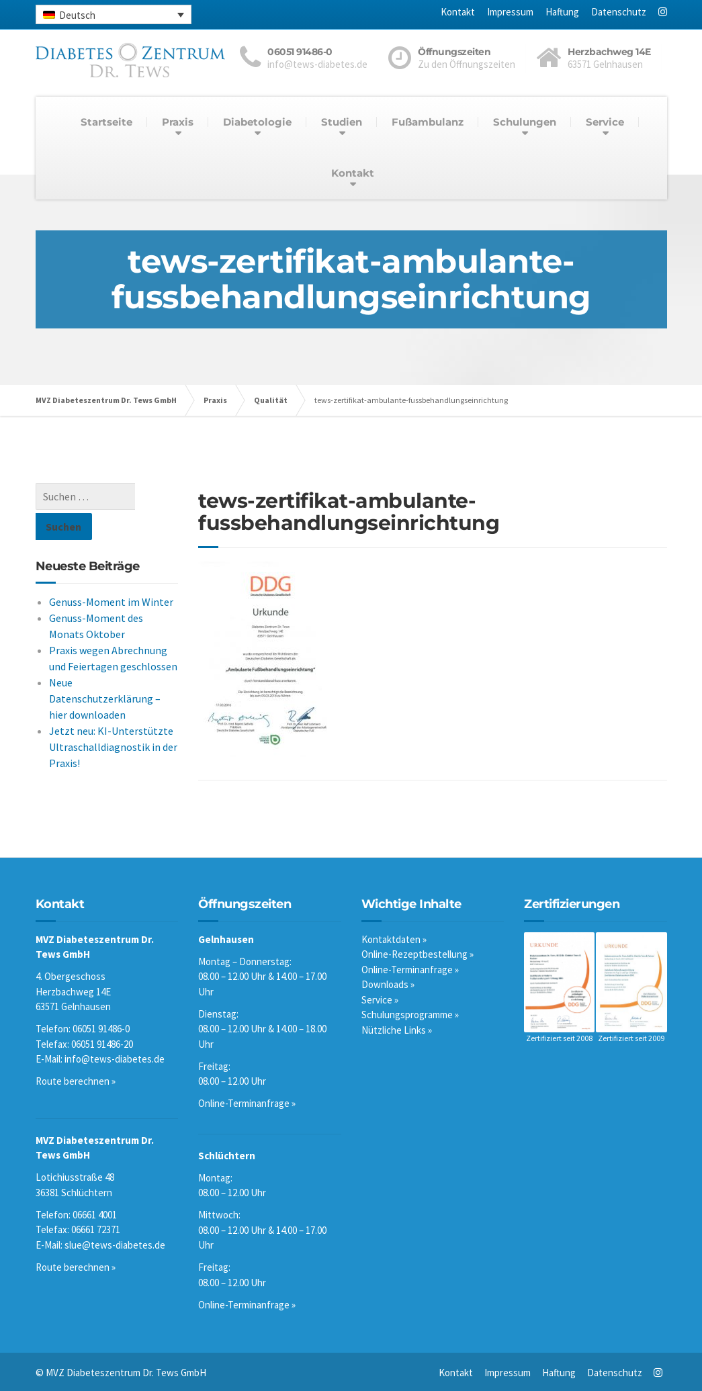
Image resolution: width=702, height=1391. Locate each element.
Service (605, 122)
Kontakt (458, 11)
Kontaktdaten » (394, 939)
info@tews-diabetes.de (114, 1058)
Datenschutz (618, 11)
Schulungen (524, 122)
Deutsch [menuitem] (77, 15)
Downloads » (387, 984)
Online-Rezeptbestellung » (417, 954)
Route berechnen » (76, 1081)
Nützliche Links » (396, 1030)
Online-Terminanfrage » (247, 1103)
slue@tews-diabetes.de (114, 1245)
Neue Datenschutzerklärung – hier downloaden (105, 668)
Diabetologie (257, 122)
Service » (379, 999)
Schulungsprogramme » (410, 1014)
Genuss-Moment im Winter (111, 571)
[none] (114, 14)
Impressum (510, 11)
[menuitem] (114, 14)
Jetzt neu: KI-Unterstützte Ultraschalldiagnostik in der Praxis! (113, 716)
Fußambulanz (428, 122)
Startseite (106, 122)
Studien (341, 122)
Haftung (562, 11)
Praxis (177, 122)
